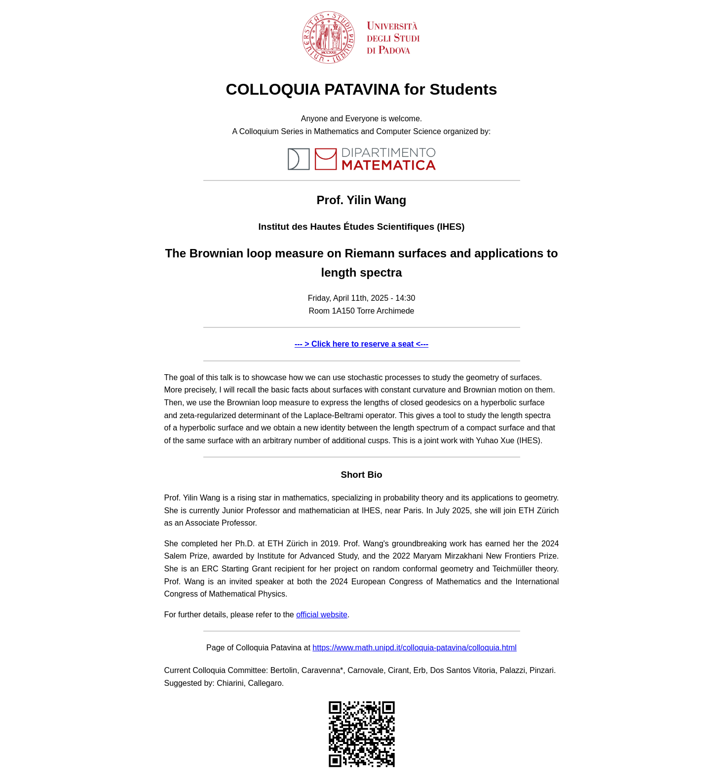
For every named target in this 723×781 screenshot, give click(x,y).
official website (321, 614)
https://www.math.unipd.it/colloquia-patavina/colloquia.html (414, 647)
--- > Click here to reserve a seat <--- (361, 344)
